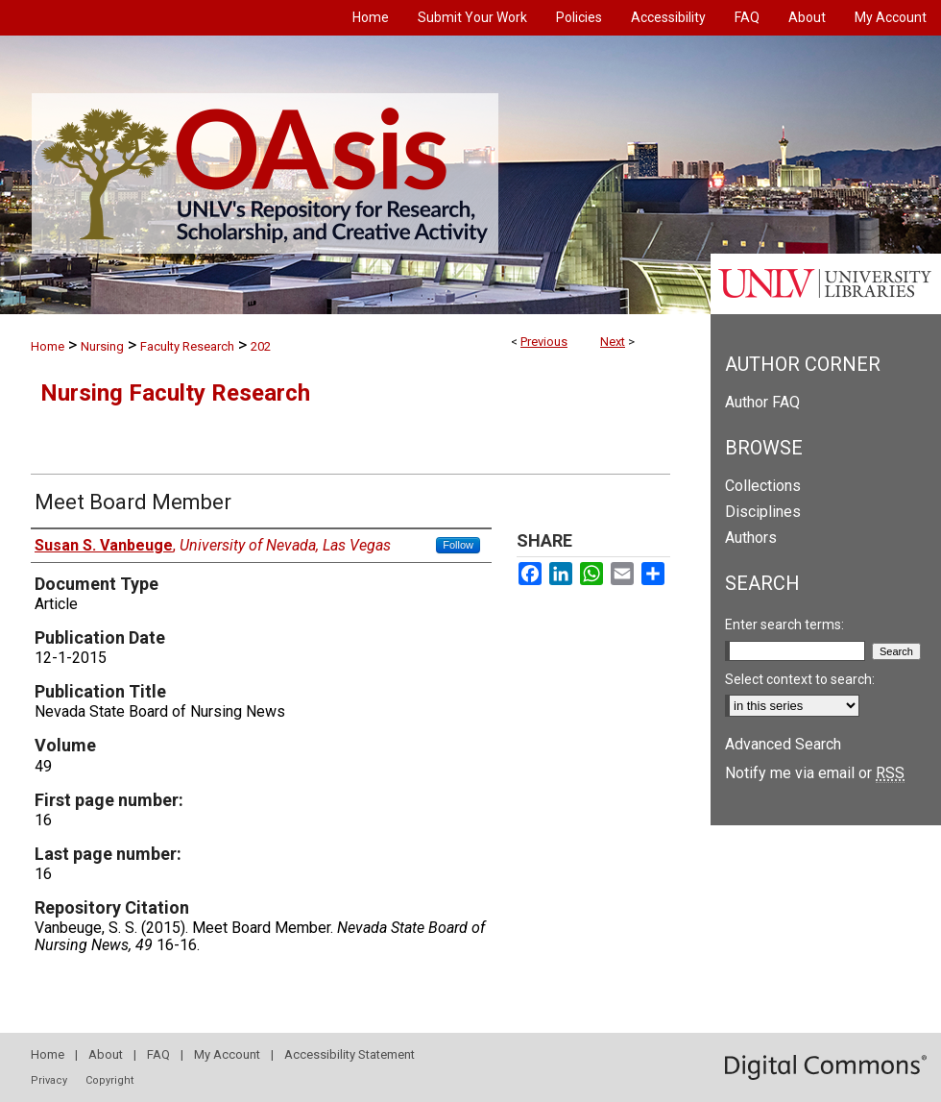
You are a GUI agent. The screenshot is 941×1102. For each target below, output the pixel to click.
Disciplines (763, 511)
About (105, 1054)
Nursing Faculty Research (175, 393)
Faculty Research (187, 346)
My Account (227, 1054)
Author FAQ (762, 402)
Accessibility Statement (349, 1054)
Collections (763, 486)
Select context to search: (800, 679)
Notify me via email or (815, 773)
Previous (543, 341)
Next (612, 341)
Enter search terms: (784, 624)
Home (47, 346)
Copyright (109, 1080)
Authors (751, 537)
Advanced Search (783, 744)
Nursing (102, 346)
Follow (458, 545)
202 (261, 346)
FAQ (158, 1054)
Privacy (49, 1080)
